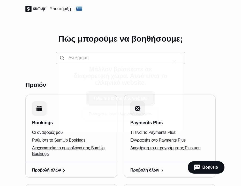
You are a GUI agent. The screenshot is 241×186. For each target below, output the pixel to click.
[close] (174, 62)
